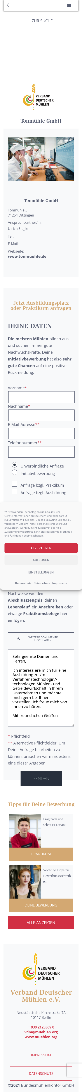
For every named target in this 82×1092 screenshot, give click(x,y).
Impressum (59, 583)
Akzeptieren (41, 548)
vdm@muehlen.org (41, 1032)
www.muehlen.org (41, 1036)
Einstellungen (41, 572)
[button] (69, 6)
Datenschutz (23, 583)
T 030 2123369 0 (41, 1027)
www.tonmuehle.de (27, 256)
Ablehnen (41, 560)
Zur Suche (42, 20)
